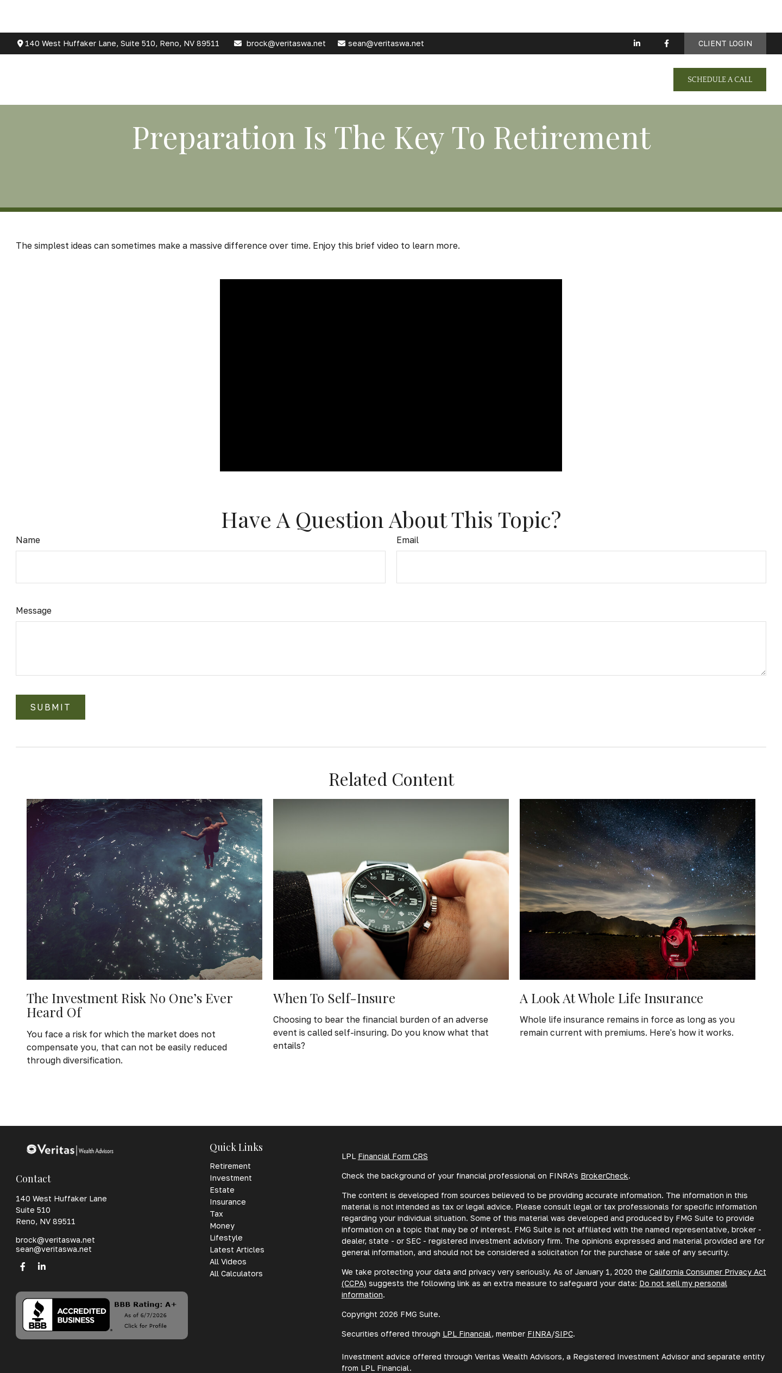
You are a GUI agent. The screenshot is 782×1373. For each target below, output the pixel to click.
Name (28, 539)
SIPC (564, 1333)
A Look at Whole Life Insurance (611, 997)
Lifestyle (226, 1237)
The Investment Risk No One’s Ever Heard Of (129, 1005)
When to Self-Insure (334, 997)
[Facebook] (666, 11)
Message (34, 610)
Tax (216, 1213)
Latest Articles (237, 1249)
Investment (231, 1177)
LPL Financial (467, 1333)
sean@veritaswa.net (381, 11)
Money (222, 1225)
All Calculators (236, 1273)
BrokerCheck (604, 1175)
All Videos (228, 1261)
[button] (265, 47)
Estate (222, 1189)
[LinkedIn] (637, 11)
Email (407, 539)
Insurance (228, 1201)
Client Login (725, 11)
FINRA (539, 1333)
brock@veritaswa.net (279, 11)
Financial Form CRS (393, 1156)
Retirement (230, 1165)
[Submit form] (50, 707)
